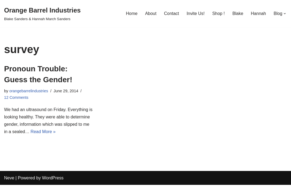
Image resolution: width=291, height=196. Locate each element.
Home (131, 13)
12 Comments (16, 97)
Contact (171, 13)
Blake (237, 13)
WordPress (52, 189)
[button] (285, 14)
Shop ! (218, 13)
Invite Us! (195, 13)
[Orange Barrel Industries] (42, 13)
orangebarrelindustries (28, 91)
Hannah (258, 13)
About (150, 13)
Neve (9, 189)
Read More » (70, 132)
